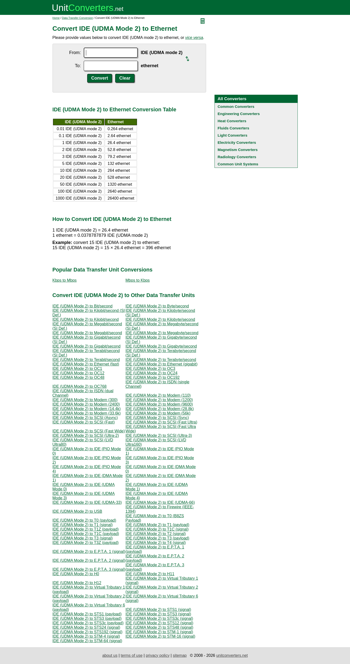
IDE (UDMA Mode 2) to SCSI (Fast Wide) (89, 431)
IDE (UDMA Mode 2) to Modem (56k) (158, 413)
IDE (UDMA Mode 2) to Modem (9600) (159, 404)
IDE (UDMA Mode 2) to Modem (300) (85, 400)
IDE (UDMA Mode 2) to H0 (76, 574)
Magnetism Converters (238, 150)
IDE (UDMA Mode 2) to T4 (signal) (156, 543)
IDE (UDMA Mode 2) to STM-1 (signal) (159, 632)
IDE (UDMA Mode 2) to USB (77, 511)
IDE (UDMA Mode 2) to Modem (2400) (86, 404)
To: (78, 65)
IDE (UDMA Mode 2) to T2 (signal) (156, 534)
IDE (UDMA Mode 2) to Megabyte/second (162, 333)
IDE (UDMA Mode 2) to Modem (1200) (159, 400)
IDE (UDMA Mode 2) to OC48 (79, 377)
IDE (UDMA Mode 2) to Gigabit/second (87, 346)
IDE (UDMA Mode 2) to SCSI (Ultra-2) (86, 435)
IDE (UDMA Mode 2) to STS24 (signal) (86, 627)
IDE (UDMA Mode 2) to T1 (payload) (157, 525)
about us (109, 655)
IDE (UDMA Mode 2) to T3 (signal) (83, 538)
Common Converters (236, 106)
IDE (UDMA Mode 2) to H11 (150, 574)
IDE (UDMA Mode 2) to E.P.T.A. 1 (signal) (89, 551)
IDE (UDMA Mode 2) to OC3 (150, 368)
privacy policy (157, 655)
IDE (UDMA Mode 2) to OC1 (77, 368)
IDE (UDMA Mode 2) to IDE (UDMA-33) (87, 502)
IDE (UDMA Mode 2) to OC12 (79, 373)
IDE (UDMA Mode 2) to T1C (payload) (86, 534)
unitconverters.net (232, 655)
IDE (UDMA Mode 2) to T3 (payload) (157, 538)
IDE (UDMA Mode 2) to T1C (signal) (157, 529)
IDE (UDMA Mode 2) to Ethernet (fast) (86, 364)
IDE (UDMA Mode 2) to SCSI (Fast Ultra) (161, 422)
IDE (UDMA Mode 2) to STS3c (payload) (88, 623)
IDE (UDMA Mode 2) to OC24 (152, 373)
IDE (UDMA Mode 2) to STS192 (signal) (88, 632)
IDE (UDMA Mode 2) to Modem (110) (158, 395)
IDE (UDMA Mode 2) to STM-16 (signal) (160, 636)
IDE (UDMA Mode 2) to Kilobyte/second (160, 319)
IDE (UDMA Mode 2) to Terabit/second (86, 360)
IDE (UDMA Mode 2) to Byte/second (157, 306)
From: (75, 52)
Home (56, 17)
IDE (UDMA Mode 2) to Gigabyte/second (161, 346)
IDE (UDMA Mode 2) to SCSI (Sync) (157, 418)
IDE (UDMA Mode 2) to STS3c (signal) (159, 618)
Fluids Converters (233, 128)
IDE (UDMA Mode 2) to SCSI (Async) (85, 418)
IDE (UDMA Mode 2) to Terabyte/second (161, 360)
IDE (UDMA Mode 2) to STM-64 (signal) (87, 641)
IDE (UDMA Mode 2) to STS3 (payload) (87, 618)
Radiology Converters (237, 157)
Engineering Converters (239, 114)
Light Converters (232, 135)
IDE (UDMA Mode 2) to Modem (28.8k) (160, 409)
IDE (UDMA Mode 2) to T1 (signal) (83, 525)
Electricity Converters (237, 142)
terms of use (131, 655)
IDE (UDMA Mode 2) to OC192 (153, 377)
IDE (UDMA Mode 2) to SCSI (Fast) (84, 422)
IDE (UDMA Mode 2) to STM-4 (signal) (86, 636)
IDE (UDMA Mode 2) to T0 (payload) (84, 520)
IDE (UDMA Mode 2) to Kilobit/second (86, 319)
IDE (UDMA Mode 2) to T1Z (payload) (86, 529)
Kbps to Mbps (65, 280)
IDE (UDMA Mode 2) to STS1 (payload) (87, 614)
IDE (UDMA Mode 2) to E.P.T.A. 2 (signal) (89, 560)
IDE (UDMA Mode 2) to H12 (77, 583)
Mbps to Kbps (138, 280)
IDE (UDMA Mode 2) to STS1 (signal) (158, 609)
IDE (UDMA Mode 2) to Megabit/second (87, 333)
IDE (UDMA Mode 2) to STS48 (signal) (159, 627)
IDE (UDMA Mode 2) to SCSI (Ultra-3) (159, 435)
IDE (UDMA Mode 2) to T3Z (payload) (86, 543)
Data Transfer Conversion (77, 17)
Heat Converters (232, 121)
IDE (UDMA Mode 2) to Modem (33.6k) (87, 413)
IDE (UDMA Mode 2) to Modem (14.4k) (87, 409)
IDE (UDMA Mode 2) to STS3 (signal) (158, 614)
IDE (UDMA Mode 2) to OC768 (80, 386)
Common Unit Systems (238, 164)
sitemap (180, 655)
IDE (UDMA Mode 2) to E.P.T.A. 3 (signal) (89, 569)
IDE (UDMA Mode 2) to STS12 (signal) (159, 623)
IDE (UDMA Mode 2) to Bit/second (83, 306)
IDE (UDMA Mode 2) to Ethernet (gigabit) (162, 364)
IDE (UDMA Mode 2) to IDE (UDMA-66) (160, 502)
